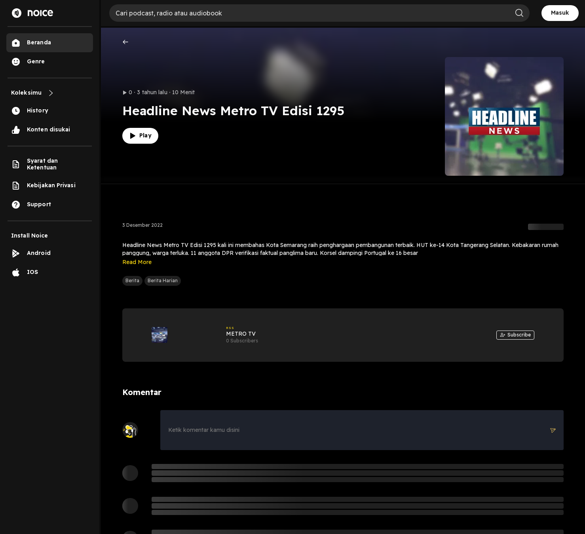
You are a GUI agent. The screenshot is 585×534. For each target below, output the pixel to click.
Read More (137, 262)
